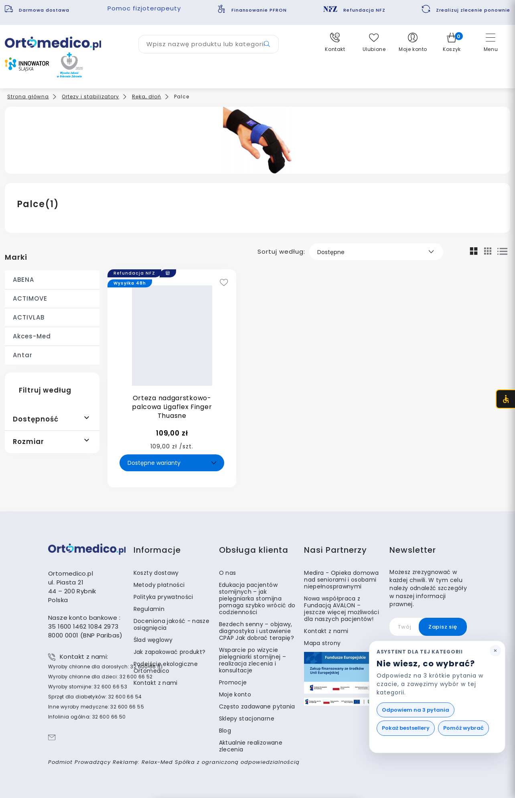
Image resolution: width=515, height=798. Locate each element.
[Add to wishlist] (224, 283)
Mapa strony (322, 643)
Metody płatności (159, 585)
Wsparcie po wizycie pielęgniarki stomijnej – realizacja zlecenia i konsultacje (252, 660)
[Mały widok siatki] (488, 250)
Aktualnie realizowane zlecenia (250, 746)
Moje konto (235, 694)
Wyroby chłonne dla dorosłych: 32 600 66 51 (105, 666)
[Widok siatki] (474, 250)
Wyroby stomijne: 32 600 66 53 (87, 686)
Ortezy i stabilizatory (90, 96)
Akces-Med (32, 336)
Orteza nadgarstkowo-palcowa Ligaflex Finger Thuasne (172, 406)
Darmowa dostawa (45, 10)
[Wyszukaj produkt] (208, 44)
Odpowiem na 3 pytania (415, 710)
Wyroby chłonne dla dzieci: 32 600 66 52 (100, 676)
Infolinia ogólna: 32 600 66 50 (87, 716)
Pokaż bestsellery (406, 728)
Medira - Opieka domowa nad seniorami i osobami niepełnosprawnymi (341, 579)
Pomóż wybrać (463, 728)
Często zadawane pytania (257, 706)
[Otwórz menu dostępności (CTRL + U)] (505, 399)
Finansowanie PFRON (259, 10)
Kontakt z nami (156, 683)
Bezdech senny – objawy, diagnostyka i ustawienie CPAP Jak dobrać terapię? (256, 631)
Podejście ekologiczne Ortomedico (166, 667)
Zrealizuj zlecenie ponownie (473, 10)
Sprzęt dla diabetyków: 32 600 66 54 (95, 696)
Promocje (233, 682)
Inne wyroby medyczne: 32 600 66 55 (96, 706)
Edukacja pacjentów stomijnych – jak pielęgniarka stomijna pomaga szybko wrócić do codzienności (257, 598)
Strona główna (28, 96)
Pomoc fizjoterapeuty (144, 8)
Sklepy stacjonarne (246, 719)
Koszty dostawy (156, 573)
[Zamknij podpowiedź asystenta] (495, 650)
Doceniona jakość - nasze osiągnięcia (171, 624)
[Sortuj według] (376, 251)
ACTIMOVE (30, 298)
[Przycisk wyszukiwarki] (267, 44)
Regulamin (149, 609)
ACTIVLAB (29, 317)
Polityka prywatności (163, 597)
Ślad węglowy (153, 640)
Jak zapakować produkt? (170, 652)
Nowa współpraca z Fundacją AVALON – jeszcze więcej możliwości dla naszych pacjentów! (341, 608)
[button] (335, 42)
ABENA (23, 279)
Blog (225, 731)
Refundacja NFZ (364, 10)
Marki (16, 257)
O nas (227, 573)
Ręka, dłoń (146, 96)
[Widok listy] (502, 251)
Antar (22, 355)
